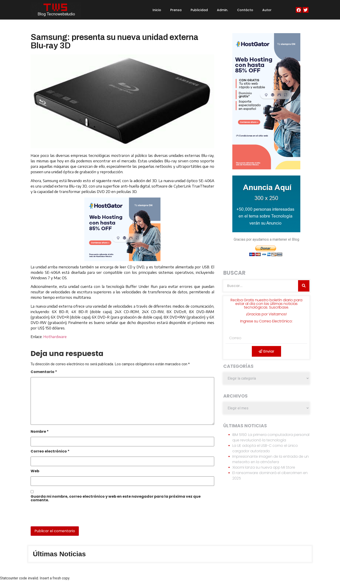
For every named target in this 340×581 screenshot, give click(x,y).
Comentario (44, 372)
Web (35, 471)
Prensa (176, 10)
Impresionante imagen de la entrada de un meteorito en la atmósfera (270, 459)
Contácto (245, 10)
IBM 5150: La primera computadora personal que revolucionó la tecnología (270, 437)
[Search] (303, 286)
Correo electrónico (50, 452)
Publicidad (199, 10)
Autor (267, 10)
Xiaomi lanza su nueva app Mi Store (263, 467)
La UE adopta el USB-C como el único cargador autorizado (265, 448)
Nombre (40, 432)
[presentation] (62, 516)
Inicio (157, 10)
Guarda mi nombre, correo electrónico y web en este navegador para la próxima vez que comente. (116, 499)
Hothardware (55, 336)
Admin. (222, 10)
